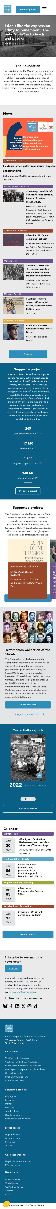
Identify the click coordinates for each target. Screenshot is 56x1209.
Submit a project (28, 9)
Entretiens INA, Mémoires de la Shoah (23, 1065)
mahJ (7, 1194)
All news (28, 354)
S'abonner (13, 968)
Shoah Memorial (12, 1179)
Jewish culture (12, 1111)
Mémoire (9, 1103)
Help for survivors (13, 1115)
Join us (8, 1145)
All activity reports (28, 808)
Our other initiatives (14, 1080)
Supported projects (16, 1090)
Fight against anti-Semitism (18, 1118)
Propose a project (28, 491)
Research (9, 1100)
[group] (28, 768)
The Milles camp (12, 1183)
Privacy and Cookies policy (22, 992)
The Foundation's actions (17, 1058)
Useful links (11, 1172)
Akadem (9, 1190)
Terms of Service (37, 1205)
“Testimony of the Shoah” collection (22, 1062)
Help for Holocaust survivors (18, 1161)
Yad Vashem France (14, 1187)
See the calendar (28, 934)
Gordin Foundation (14, 1073)
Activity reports (12, 1138)
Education (10, 1107)
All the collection (28, 704)
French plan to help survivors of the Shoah (25, 1069)
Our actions (11, 1052)
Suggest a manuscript (29, 714)
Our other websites (15, 1155)
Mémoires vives (12, 1165)
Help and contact (13, 1134)
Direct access (12, 1128)
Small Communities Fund (17, 1076)
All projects (10, 1096)
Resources (10, 1141)
